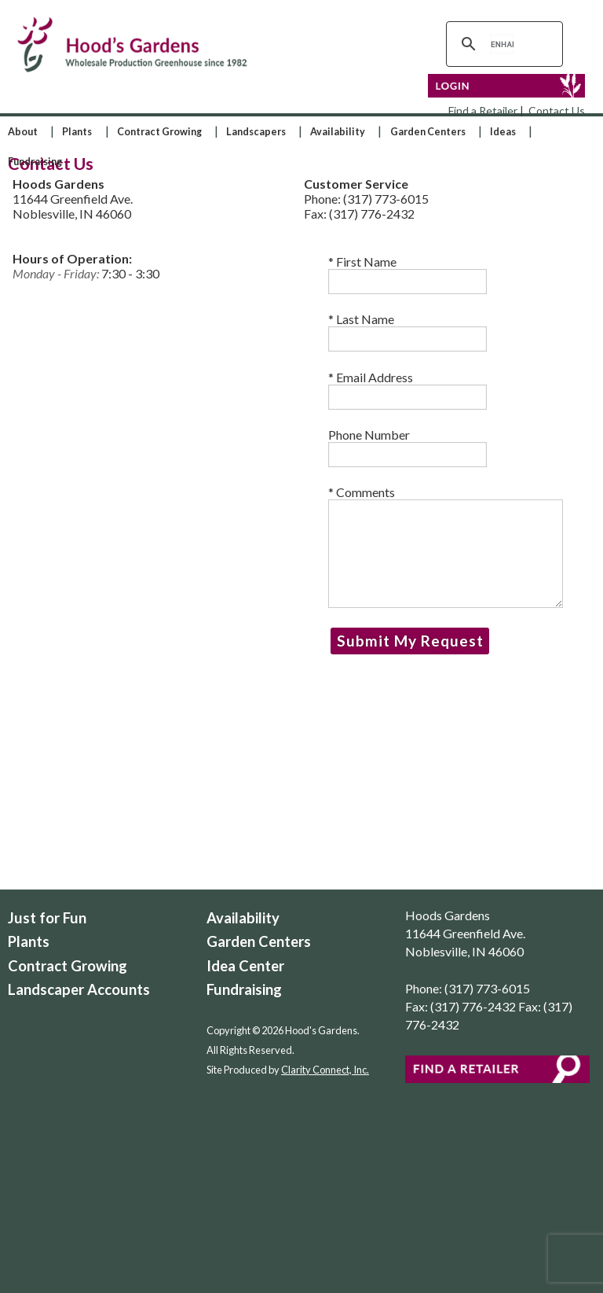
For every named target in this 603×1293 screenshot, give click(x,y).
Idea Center (245, 965)
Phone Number (407, 447)
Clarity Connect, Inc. (325, 1069)
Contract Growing (159, 131)
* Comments (445, 546)
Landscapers (256, 131)
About (23, 131)
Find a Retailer (482, 110)
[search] (502, 44)
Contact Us (556, 110)
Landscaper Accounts (79, 989)
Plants (77, 131)
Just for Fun (47, 917)
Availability (337, 131)
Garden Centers (428, 131)
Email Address (407, 390)
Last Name (407, 331)
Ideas (503, 131)
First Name (407, 274)
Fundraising (35, 161)
